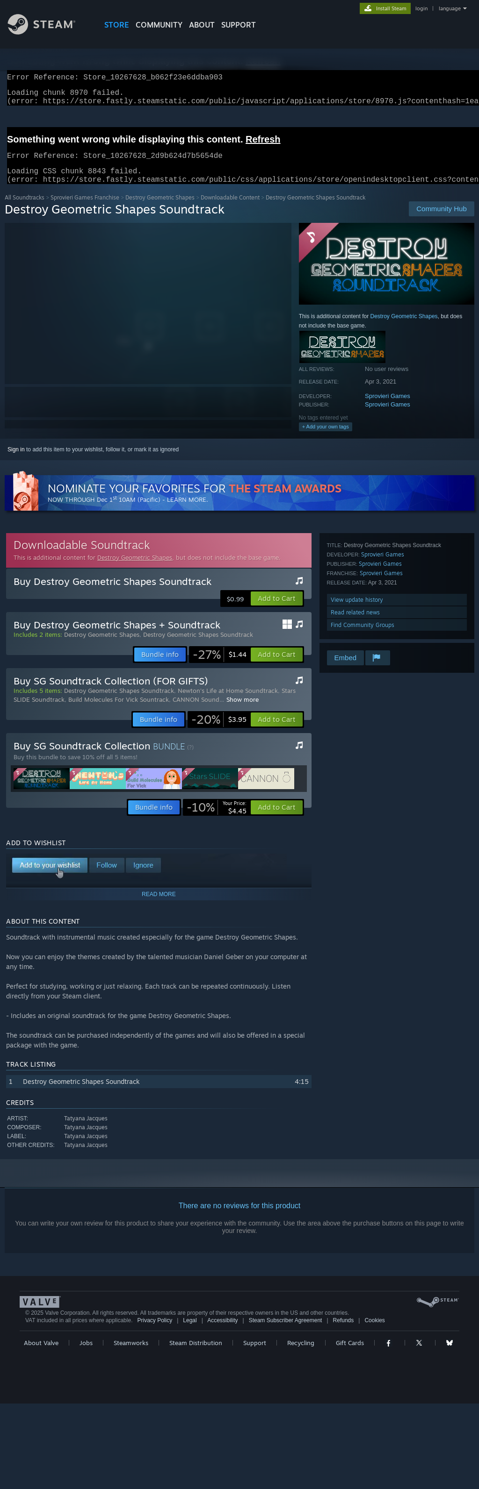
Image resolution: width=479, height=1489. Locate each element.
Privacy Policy (154, 1331)
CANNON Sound (196, 710)
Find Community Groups (362, 636)
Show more (242, 710)
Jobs (86, 1354)
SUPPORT (238, 24)
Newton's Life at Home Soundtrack (228, 701)
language (450, 8)
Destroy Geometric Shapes (160, 208)
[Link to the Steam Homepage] (48, 32)
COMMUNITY (159, 24)
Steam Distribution (195, 1354)
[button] (276, 609)
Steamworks (131, 1354)
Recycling (300, 1354)
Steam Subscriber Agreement (285, 1331)
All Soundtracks (24, 208)
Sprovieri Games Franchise (85, 208)
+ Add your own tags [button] (325, 438)
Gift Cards (350, 1354)
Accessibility (222, 1331)
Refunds (343, 1331)
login (421, 8)
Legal (189, 1331)
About (202, 24)
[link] (219, 665)
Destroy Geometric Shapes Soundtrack (198, 645)
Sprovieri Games (387, 407)
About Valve (41, 1354)
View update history (357, 610)
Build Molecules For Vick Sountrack (118, 710)
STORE (116, 24)
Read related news (355, 623)
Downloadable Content (230, 208)
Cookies (374, 1331)
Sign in (16, 460)
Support (254, 1354)
